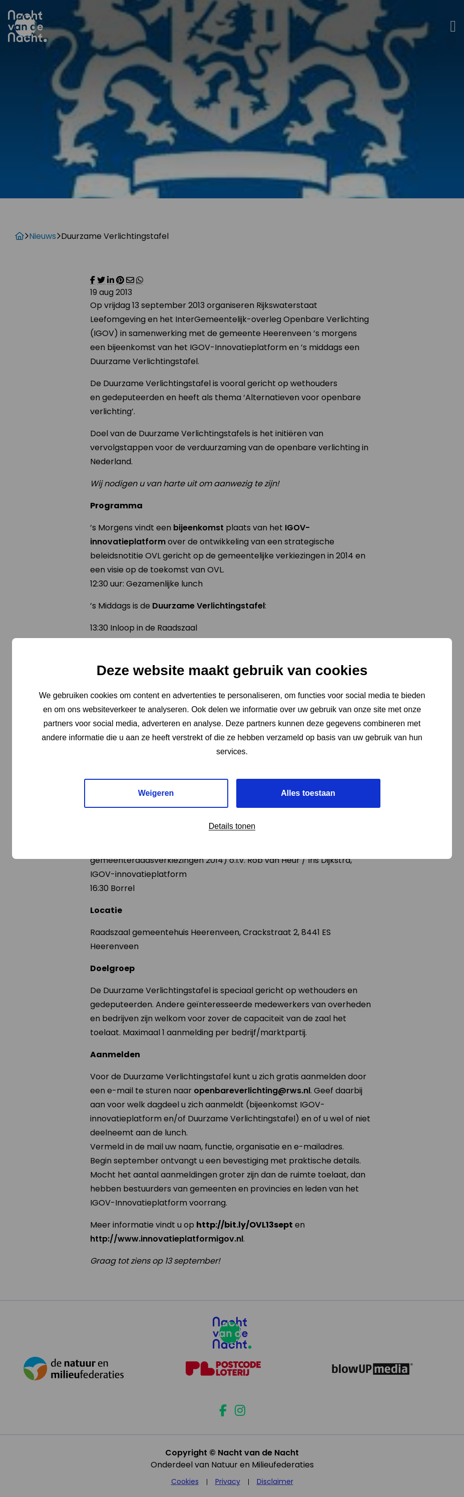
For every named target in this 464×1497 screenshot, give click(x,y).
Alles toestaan (308, 793)
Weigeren (156, 793)
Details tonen (232, 826)
